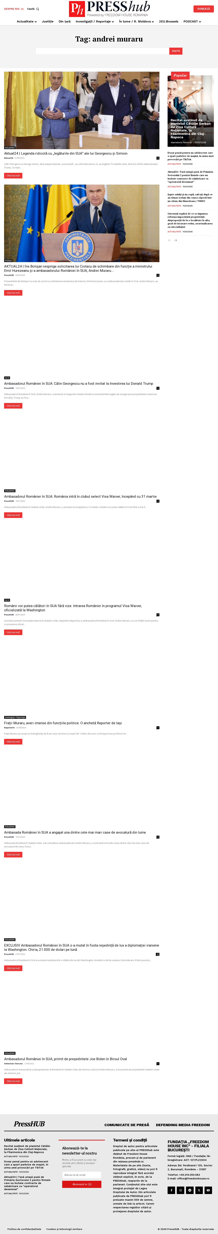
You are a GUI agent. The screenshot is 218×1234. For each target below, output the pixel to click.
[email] (81, 1175)
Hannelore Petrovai (181, 142)
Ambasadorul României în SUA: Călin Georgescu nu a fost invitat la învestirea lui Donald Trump (78, 384)
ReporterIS (9, 727)
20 (158, 954)
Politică (8, 260)
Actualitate (9, 147)
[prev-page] (170, 240)
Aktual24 (8, 158)
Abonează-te (82, 1184)
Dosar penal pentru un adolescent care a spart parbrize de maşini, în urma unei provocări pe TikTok (191, 156)
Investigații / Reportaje (15, 717)
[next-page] (175, 240)
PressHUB (9, 275)
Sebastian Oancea (13, 1063)
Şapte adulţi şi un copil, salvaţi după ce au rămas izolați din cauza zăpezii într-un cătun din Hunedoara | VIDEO (190, 198)
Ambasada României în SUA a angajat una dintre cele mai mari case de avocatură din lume (75, 832)
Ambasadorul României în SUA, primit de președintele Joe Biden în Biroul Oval (65, 1059)
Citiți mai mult (13, 175)
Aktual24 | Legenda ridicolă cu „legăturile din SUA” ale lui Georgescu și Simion (65, 153)
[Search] (175, 51)
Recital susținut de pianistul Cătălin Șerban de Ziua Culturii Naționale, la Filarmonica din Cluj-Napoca (191, 128)
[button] (33, 9)
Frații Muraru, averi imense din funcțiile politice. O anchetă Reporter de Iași (63, 723)
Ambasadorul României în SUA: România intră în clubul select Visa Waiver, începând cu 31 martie (80, 496)
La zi (7, 378)
